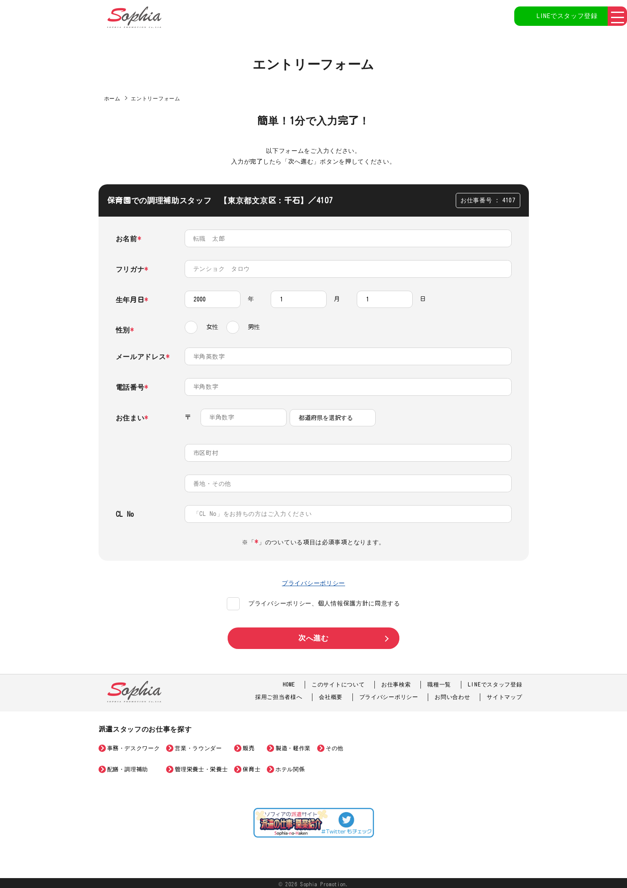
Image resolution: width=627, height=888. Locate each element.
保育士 (251, 767)
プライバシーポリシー (313, 580)
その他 (334, 746)
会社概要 (331, 695)
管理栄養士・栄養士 (201, 767)
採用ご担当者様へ (279, 695)
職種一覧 (439, 682)
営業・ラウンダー (198, 746)
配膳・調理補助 (127, 767)
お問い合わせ (452, 695)
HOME (288, 682)
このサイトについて (338, 682)
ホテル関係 (290, 767)
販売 (248, 746)
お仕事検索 (396, 682)
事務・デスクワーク (133, 746)
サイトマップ (504, 695)
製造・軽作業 (293, 746)
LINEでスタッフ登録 (558, 17)
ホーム (112, 98)
